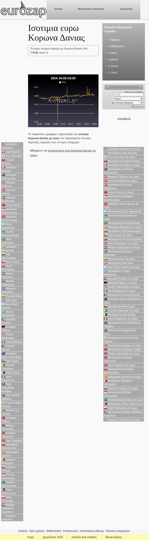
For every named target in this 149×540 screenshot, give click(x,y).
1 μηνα (112, 52)
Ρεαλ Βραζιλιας (7, 241)
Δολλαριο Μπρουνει (9, 248)
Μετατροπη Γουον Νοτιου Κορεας (121, 339)
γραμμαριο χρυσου (10, 454)
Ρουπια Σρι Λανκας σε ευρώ (122, 345)
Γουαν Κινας (11, 205)
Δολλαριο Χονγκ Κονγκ (9, 218)
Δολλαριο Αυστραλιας (9, 176)
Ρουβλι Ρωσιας (8, 161)
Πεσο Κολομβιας (8, 267)
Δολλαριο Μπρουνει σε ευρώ (123, 227)
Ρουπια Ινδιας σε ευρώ (119, 259)
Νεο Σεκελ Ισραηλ (10, 306)
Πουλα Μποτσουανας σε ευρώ (120, 217)
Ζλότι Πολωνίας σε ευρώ (120, 408)
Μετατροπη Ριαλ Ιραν (118, 263)
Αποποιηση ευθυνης (92, 530)
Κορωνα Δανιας (8, 191)
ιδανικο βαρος (113, 537)
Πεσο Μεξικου (12, 341)
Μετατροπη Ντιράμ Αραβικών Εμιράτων (123, 414)
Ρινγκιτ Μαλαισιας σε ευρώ (122, 286)
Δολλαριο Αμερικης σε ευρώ (122, 148)
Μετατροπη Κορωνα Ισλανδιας (118, 253)
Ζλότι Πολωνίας (7, 499)
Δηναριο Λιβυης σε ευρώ (120, 282)
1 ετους (112, 72)
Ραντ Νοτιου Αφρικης (11, 397)
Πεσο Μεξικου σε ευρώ (119, 290)
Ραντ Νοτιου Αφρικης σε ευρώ (120, 332)
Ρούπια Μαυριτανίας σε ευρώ (123, 399)
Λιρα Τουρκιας (12, 440)
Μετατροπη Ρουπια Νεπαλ (122, 294)
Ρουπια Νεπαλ (8, 347)
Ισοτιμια (58, 9)
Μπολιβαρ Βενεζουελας (10, 446)
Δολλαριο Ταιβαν (9, 419)
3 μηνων (113, 59)
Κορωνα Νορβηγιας (8, 199)
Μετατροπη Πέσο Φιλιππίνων (123, 403)
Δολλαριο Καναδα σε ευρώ (122, 165)
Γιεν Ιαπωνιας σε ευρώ (119, 156)
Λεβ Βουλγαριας (9, 256)
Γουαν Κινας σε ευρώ (118, 192)
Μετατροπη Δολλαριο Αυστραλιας (118, 171)
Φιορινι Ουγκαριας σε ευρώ (122, 247)
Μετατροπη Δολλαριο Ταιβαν (123, 349)
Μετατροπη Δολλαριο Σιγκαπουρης (118, 198)
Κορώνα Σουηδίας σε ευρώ (122, 419)
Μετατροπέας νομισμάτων (91, 9)
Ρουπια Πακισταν (8, 367)
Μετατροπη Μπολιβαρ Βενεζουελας (119, 371)
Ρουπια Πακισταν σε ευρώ (121, 310)
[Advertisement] (12, 81)
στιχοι (30, 537)
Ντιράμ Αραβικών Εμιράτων (8, 508)
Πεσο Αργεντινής (8, 226)
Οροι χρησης (37, 530)
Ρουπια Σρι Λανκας (10, 412)
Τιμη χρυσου (126, 9)
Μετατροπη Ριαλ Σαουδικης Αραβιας (122, 324)
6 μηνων (113, 65)
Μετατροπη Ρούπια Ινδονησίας (117, 394)
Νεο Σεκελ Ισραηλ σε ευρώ (122, 267)
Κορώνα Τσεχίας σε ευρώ (121, 388)
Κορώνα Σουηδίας (8, 517)
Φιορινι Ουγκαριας (8, 282)
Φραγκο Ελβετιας (8, 184)
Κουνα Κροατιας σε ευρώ (121, 243)
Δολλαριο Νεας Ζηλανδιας (11, 355)
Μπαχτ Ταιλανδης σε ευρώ (122, 353)
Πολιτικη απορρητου (118, 530)
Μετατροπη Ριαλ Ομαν (119, 306)
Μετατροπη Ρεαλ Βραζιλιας (122, 223)
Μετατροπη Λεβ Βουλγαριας (122, 231)
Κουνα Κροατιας (7, 275)
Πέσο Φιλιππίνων (9, 491)
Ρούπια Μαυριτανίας (9, 484)
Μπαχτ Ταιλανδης (8, 427)
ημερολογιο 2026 (53, 537)
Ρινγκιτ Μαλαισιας (8, 336)
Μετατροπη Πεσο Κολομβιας (123, 239)
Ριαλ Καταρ (10, 372)
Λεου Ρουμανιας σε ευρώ (121, 318)
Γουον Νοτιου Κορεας (12, 404)
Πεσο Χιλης (10, 261)
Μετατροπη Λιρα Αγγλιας (120, 152)
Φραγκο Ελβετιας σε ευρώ (121, 176)
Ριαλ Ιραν (9, 300)
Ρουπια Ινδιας (12, 296)
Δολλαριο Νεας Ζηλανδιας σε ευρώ (123, 300)
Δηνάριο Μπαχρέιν (8, 461)
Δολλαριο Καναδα (9, 169)
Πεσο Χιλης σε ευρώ (118, 235)
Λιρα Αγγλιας (11, 151)
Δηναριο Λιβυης (8, 328)
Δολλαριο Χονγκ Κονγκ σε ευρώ (121, 205)
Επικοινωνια (70, 530)
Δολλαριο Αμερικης (9, 146)
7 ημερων (114, 39)
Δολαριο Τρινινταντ (8, 434)
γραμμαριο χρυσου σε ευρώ (122, 376)
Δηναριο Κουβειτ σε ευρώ (121, 278)
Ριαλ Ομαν (10, 361)
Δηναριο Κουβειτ (8, 321)
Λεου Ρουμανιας (8, 378)
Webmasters (53, 530)
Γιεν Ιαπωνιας (12, 155)
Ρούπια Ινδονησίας (8, 476)
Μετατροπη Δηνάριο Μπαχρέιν (118, 382)
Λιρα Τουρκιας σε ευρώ (119, 365)
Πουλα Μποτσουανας (10, 233)
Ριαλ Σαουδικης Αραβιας (8, 388)
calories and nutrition (84, 537)
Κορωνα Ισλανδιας (8, 290)
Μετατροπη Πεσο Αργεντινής (123, 211)
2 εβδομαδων (116, 46)
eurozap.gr (124, 118)
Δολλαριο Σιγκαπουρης (9, 211)
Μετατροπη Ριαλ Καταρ (120, 314)
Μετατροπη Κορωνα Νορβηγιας (118, 186)
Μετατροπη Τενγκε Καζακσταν (117, 273)
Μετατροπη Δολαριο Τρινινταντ (118, 359)
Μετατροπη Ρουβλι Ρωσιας (122, 161)
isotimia (22, 530)
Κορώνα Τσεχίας (8, 469)
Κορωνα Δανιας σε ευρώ (120, 180)
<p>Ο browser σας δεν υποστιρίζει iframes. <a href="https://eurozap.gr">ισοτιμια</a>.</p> (124, 99)
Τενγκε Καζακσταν (8, 313)
